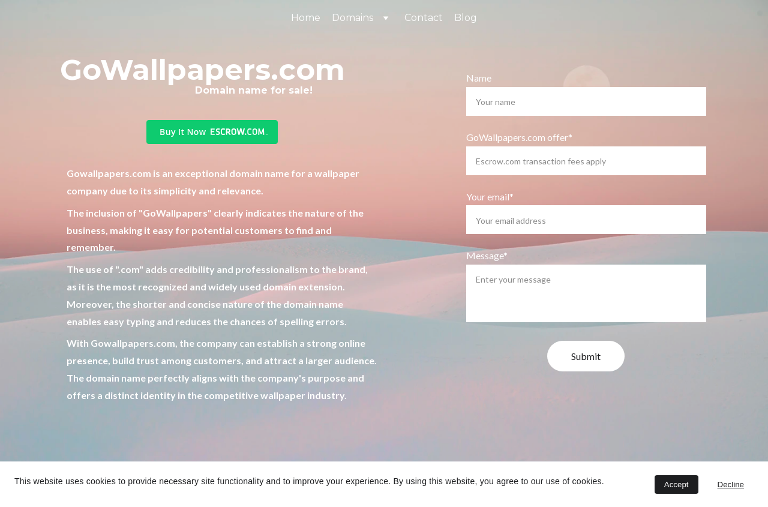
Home (305, 17)
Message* (487, 255)
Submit (586, 356)
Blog (465, 17)
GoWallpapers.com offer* (519, 137)
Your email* (490, 196)
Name (478, 77)
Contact (423, 17)
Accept (676, 484)
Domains (352, 17)
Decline (731, 484)
